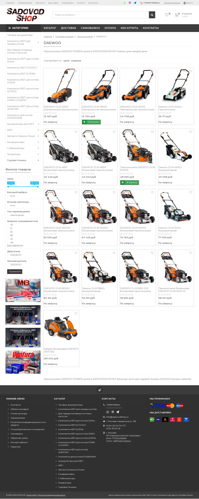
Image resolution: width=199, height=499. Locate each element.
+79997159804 (113, 405)
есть (12, 195)
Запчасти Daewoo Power (23, 136)
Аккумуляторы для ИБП (23, 124)
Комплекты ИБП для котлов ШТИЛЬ (23, 90)
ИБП (23, 130)
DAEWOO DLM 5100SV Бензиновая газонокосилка (135, 229)
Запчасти (40, 3)
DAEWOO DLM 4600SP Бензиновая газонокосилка (59, 229)
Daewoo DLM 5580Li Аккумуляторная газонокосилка (93, 291)
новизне (76, 60)
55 (11, 231)
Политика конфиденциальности (51, 495)
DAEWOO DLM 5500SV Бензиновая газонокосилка (59, 290)
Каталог (10, 3)
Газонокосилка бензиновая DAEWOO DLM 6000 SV (173, 290)
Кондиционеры (23, 142)
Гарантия (15, 447)
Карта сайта (31, 495)
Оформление (25, 3)
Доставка (53, 3)
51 (11, 228)
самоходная (17, 215)
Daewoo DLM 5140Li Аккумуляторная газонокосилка (169, 230)
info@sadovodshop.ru (117, 417)
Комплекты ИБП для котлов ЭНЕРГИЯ (23, 108)
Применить (15, 271)
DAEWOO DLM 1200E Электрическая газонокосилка (61, 108)
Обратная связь (19, 438)
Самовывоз (68, 3)
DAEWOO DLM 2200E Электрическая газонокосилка (137, 108)
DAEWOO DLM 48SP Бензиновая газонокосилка (97, 169)
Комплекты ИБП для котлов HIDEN (23, 81)
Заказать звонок (172, 3)
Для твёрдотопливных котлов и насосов (19, 51)
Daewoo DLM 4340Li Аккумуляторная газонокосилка (170, 170)
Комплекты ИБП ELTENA (21, 73)
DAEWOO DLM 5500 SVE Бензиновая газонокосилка (135, 290)
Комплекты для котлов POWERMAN (19, 116)
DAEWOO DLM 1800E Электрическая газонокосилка (99, 108)
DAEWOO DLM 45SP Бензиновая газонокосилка (59, 169)
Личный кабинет (19, 442)
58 (11, 235)
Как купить (129, 28)
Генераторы (23, 154)
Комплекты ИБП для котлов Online (23, 60)
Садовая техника (23, 160)
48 (11, 242)
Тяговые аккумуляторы (20, 35)
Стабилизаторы (23, 148)
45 (11, 239)
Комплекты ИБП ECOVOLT (22, 67)
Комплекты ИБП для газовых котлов (23, 42)
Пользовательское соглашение (27, 429)
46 (11, 224)
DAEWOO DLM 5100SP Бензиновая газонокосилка (97, 229)
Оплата (81, 3)
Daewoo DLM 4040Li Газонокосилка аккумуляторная (170, 109)
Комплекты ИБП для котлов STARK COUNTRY (23, 99)
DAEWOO (15, 255)
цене (66, 60)
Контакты (93, 3)
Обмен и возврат (20, 409)
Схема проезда (19, 414)
